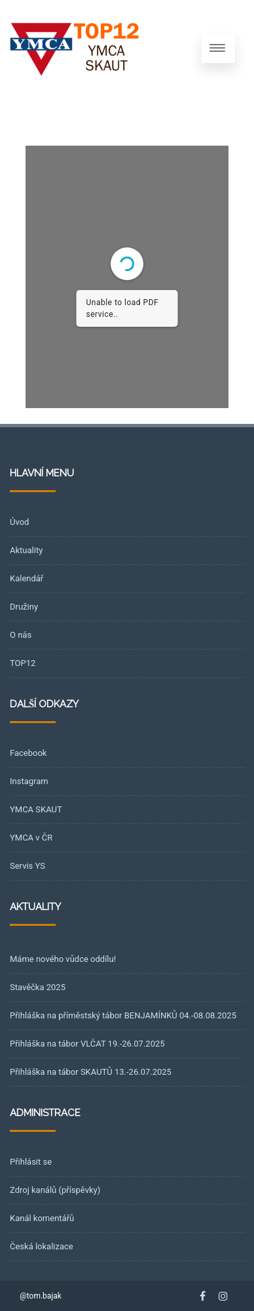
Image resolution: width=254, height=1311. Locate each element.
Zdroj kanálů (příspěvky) (55, 1190)
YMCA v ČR (31, 838)
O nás (20, 635)
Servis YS (27, 866)
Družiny (24, 607)
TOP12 (22, 663)
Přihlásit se (31, 1162)
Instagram (29, 781)
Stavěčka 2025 (37, 987)
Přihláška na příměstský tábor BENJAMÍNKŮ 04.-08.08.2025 (123, 1015)
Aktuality (26, 550)
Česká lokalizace (41, 1246)
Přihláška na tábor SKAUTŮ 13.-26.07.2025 (91, 1072)
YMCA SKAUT (36, 809)
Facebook (28, 753)
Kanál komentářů (42, 1218)
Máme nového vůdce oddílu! (63, 959)
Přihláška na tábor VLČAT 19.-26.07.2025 (87, 1044)
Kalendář (26, 578)
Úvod (19, 522)
